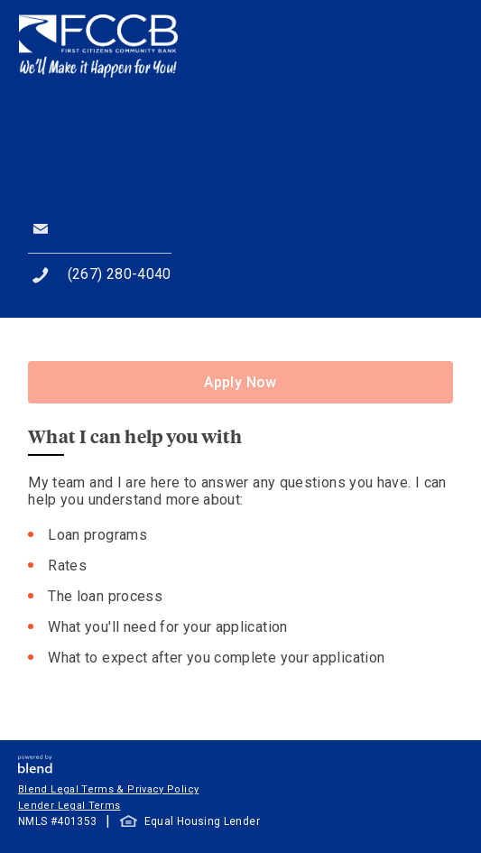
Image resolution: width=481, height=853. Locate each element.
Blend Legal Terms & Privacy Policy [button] (108, 789)
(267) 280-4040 (119, 274)
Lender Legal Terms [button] (69, 805)
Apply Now (240, 382)
